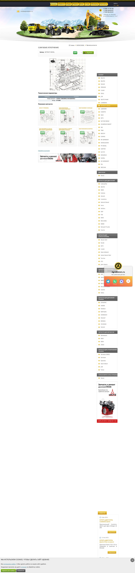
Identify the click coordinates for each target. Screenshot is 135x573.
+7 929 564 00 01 (108, 12)
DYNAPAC (22, 302)
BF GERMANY (23, 139)
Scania (21, 230)
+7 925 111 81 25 (108, 8)
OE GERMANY (23, 161)
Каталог (63, 549)
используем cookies (9, 564)
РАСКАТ (21, 318)
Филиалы (63, 556)
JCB (20, 96)
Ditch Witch (22, 364)
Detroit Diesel (23, 202)
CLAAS (21, 90)
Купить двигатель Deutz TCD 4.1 (106, 131)
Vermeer (22, 357)
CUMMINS (22, 102)
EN (114, 5)
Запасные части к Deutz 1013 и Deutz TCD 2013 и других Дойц (108, 387)
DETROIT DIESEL (24, 106)
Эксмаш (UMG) (23, 354)
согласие (23, 567)
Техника (63, 554)
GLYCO (21, 152)
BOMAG (21, 321)
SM (20, 127)
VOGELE (21, 309)
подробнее (112, 65)
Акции (62, 551)
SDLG (21, 93)
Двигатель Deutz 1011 (107, 478)
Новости (47, 551)
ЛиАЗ (21, 344)
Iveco (21, 205)
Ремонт (47, 554)
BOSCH (21, 133)
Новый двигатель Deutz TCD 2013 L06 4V (107, 229)
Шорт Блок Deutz (106, 247)
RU (118, 5)
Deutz (21, 175)
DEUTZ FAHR (23, 99)
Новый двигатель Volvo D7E (106, 168)
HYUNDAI (22, 324)
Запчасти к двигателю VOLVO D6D (108, 339)
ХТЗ (20, 261)
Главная (72, 45)
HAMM (21, 305)
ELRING (21, 136)
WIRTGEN (22, 312)
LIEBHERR (22, 109)
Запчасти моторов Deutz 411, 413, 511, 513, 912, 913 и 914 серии (107, 412)
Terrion (21, 258)
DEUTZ (21, 78)
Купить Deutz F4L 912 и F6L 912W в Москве (108, 113)
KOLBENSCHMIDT (24, 124)
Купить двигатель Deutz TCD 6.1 (106, 94)
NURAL (21, 158)
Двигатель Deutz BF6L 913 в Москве (107, 150)
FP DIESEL (22, 146)
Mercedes (22, 221)
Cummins (22, 199)
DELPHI (21, 81)
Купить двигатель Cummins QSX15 (106, 53)
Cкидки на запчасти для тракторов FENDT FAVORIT (107, 498)
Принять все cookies (8, 570)
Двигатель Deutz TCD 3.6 (108, 461)
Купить (88, 52)
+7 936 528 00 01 (108, 10)
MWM (21, 224)
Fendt (21, 243)
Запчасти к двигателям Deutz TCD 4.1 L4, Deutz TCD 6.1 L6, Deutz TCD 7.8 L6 (108, 310)
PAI (20, 164)
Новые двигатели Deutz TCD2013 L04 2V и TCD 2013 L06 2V (107, 210)
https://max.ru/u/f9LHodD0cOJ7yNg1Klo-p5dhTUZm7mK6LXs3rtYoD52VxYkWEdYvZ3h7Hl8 (121, 281)
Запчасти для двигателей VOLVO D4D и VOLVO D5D (108, 361)
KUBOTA (21, 112)
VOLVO (21, 84)
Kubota (21, 193)
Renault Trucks (24, 227)
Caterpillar (22, 184)
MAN (20, 218)
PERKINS (22, 87)
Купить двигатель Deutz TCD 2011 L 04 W (107, 443)
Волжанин (22, 335)
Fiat (20, 214)
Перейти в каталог (44, 151)
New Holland (23, 252)
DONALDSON (23, 143)
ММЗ (21, 190)
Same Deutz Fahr (24, 255)
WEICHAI (22, 167)
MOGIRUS (22, 155)
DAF (20, 211)
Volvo (21, 293)
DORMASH (22, 315)
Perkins (21, 208)
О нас (46, 556)
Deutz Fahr (22, 240)
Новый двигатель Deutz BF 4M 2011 (106, 290)
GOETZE (21, 149)
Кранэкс (22, 360)
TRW (20, 130)
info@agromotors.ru (27, 11)
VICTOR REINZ (23, 121)
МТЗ (20, 118)
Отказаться (20, 570)
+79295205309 (108, 281)
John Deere (22, 264)
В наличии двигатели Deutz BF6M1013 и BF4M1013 (108, 188)
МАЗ (20, 115)
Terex (21, 370)
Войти (116, 3)
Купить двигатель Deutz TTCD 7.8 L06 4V (107, 74)
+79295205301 (115, 281)
